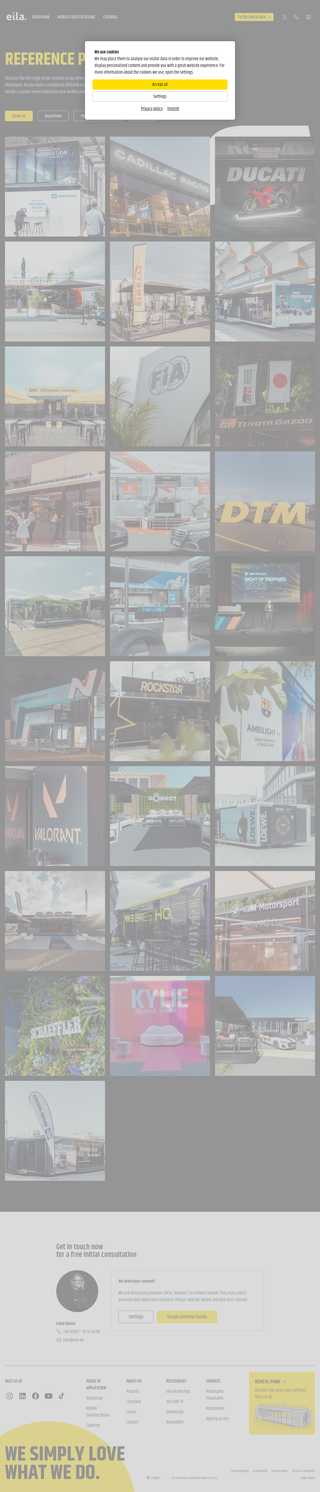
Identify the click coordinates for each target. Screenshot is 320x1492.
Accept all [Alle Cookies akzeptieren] (160, 84)
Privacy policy (152, 108)
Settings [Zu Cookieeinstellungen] (160, 96)
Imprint (173, 108)
